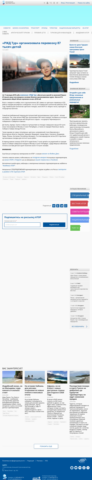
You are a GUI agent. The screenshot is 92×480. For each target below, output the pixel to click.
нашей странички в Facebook (43, 159)
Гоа (15, 401)
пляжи (80, 429)
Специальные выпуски (78, 185)
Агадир (50, 414)
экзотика (56, 412)
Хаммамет (62, 412)
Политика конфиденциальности (12, 451)
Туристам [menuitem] (53, 28)
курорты (24, 176)
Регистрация (71, 3)
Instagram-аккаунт (39, 157)
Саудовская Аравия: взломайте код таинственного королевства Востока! (79, 278)
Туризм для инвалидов (51, 33)
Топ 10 (73, 218)
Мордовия (45, 174)
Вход (64, 3)
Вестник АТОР (75, 193)
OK (55, 3)
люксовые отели (29, 411)
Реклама (35, 451)
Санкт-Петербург (59, 174)
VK (52, 3)
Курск (38, 174)
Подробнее (73, 139)
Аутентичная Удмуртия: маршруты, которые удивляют (77, 299)
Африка (50, 412)
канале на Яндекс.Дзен (49, 153)
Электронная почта (10, 218)
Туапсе (72, 426)
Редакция (28, 451)
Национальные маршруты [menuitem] (69, 28)
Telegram (58, 3)
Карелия (26, 174)
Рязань (51, 174)
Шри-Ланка (6, 403)
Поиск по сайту (84, 3)
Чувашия (17, 176)
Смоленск (5, 176)
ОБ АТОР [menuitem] (85, 28)
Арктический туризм (18, 33)
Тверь (11, 176)
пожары (78, 426)
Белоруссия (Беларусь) (9, 174)
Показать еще (46, 436)
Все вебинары (77, 316)
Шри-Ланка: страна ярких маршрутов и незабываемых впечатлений (79, 267)
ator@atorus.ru (16, 469)
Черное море (73, 429)
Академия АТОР (70, 33)
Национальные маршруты (79, 210)
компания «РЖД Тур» (27, 95)
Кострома (32, 174)
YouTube (49, 3)
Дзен (46, 3)
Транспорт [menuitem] (35, 28)
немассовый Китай (35, 407)
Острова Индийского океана (10, 405)
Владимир (19, 174)
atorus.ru (87, 477)
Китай (27, 407)
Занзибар (9, 401)
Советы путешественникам (80, 201)
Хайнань (27, 409)
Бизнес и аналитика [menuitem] (21, 28)
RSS (42, 451)
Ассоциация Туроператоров (10, 2)
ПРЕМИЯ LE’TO (34, 33)
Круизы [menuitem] (44, 28)
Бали (4, 401)
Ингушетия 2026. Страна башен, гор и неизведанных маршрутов (79, 309)
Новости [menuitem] (6, 28)
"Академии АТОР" (8, 164)
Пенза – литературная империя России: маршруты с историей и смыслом (79, 289)
